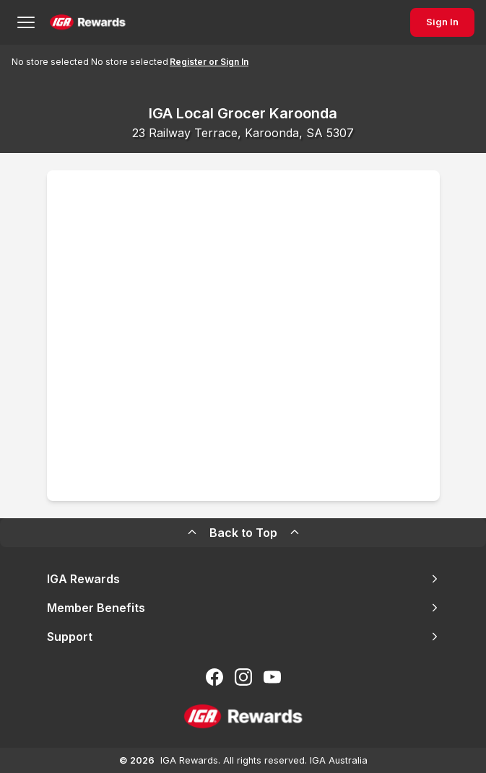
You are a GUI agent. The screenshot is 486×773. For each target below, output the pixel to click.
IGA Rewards (243, 579)
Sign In (442, 22)
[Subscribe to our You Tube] (272, 677)
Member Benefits (243, 608)
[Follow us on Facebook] (214, 677)
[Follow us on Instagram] (243, 677)
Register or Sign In (209, 61)
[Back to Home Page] (87, 22)
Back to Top (243, 532)
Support (243, 636)
